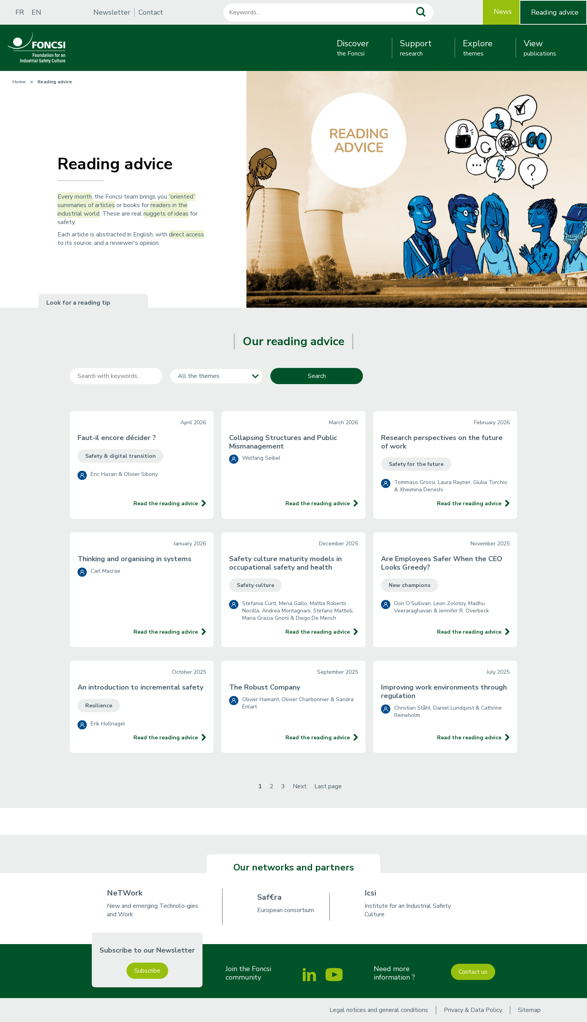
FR (19, 12)
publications (540, 48)
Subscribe (147, 970)
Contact (150, 12)
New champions (409, 585)
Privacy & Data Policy (473, 1010)
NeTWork (124, 893)
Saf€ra (269, 897)
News (503, 11)
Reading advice (555, 12)
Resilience (98, 705)
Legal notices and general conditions (378, 1010)
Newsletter (111, 12)
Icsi (370, 893)
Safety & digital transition (120, 456)
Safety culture (255, 585)
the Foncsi (353, 48)
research (416, 48)
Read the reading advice (165, 503)
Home (19, 82)
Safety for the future (416, 464)
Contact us (473, 972)
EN (36, 12)
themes (478, 48)
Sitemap (529, 1010)
